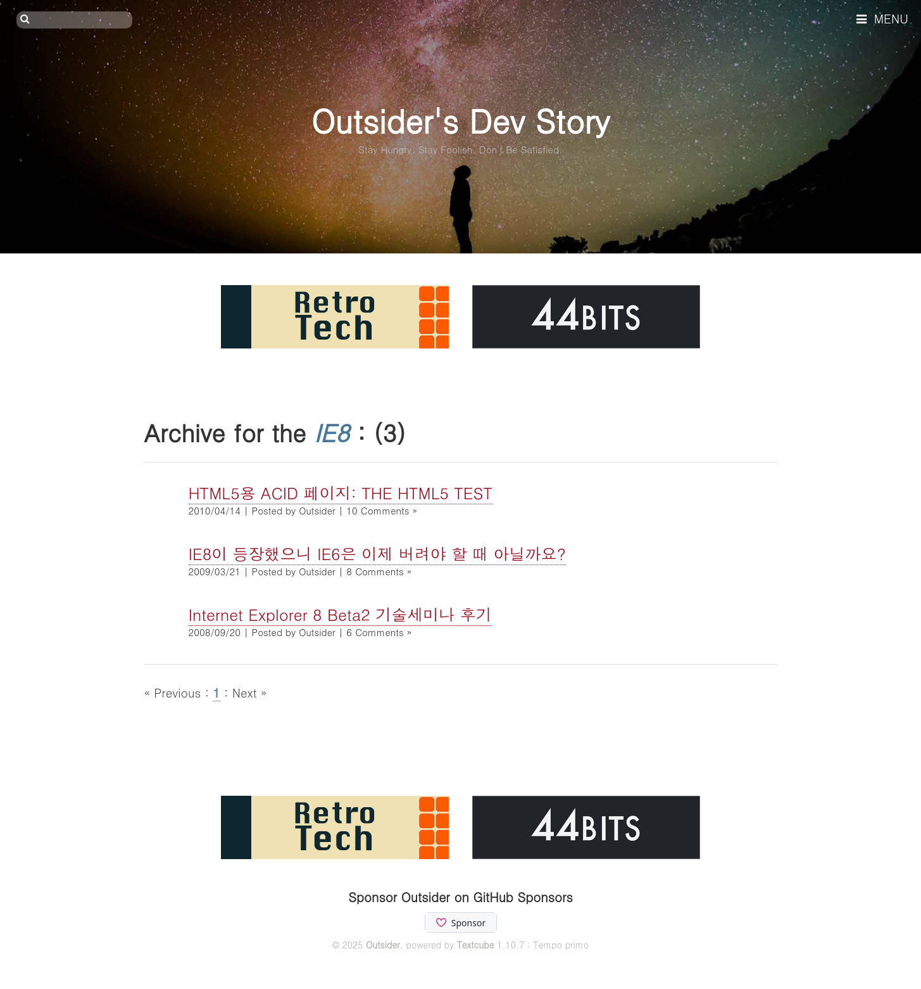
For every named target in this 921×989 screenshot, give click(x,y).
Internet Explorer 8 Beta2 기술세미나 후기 (340, 614)
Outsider (383, 944)
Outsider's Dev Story (460, 120)
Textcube (475, 944)
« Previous (174, 692)
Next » (249, 692)
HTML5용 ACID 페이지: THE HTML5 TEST (341, 493)
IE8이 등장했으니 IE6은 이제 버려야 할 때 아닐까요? (378, 553)
